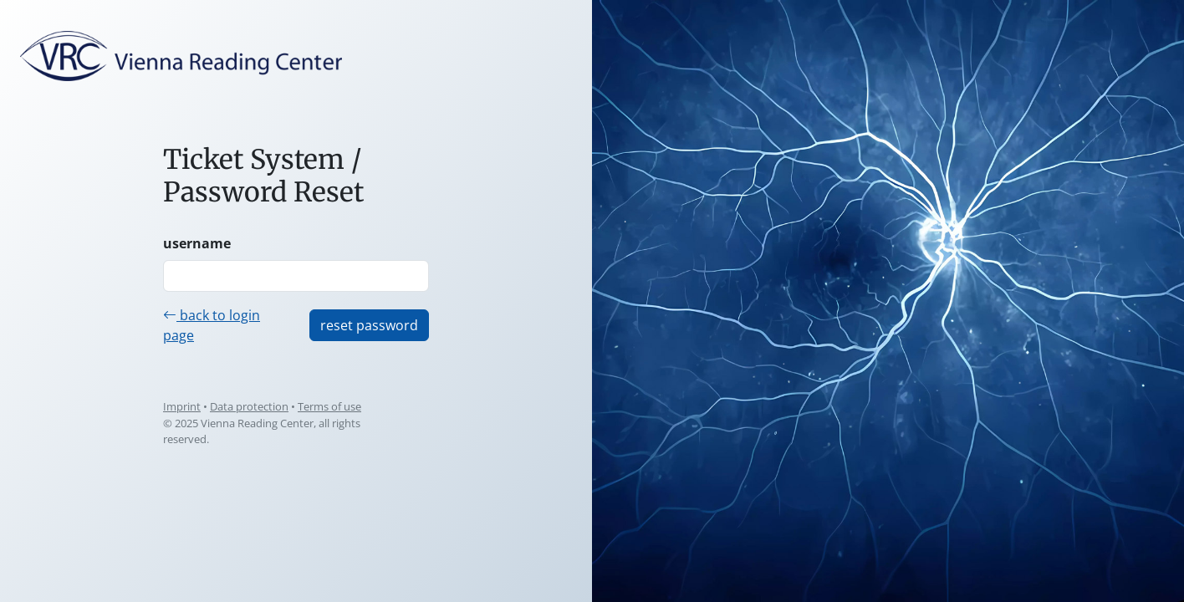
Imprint (182, 406)
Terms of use (329, 406)
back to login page (211, 325)
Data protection (249, 406)
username (197, 243)
